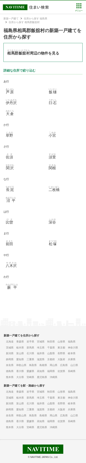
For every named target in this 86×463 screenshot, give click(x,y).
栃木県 (20, 347)
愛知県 (20, 359)
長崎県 (71, 371)
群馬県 (30, 347)
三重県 (30, 359)
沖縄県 (53, 377)
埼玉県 (40, 347)
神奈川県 (73, 347)
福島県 (71, 341)
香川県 (20, 371)
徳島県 (10, 371)
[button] (79, 10)
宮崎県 (30, 377)
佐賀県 (61, 371)
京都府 (51, 359)
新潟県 (10, 353)
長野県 (61, 353)
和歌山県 (21, 365)
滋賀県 (40, 359)
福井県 (40, 353)
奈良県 (10, 365)
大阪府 (61, 359)
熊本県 (10, 377)
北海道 (10, 341)
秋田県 (51, 341)
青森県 (20, 341)
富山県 (20, 353)
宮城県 (40, 341)
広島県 (64, 365)
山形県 (61, 341)
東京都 (61, 347)
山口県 (74, 365)
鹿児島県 (42, 377)
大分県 (20, 377)
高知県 (40, 371)
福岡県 (51, 371)
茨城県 (10, 347)
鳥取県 (33, 365)
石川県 (30, 353)
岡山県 (53, 365)
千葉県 (51, 347)
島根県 (43, 365)
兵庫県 (71, 359)
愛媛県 (30, 371)
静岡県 (10, 359)
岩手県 (30, 341)
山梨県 (51, 353)
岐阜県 (71, 353)
